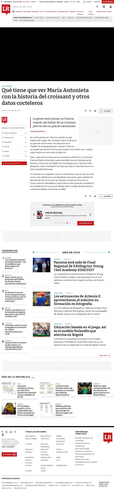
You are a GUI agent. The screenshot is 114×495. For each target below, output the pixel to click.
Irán (6, 290)
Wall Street (39, 17)
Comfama (70, 17)
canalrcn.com (53, 485)
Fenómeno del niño (101, 17)
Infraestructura (46, 457)
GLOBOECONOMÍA (51, 11)
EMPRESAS (35, 11)
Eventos (59, 449)
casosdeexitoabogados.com (12, 485)
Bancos (58, 404)
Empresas (29, 449)
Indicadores (29, 457)
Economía (59, 444)
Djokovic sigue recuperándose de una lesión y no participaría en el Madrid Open (102, 390)
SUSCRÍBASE (108, 2)
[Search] (97, 7)
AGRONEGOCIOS (63, 11)
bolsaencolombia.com (83, 483)
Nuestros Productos (82, 443)
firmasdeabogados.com (64, 483)
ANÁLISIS (73, 11)
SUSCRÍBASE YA (85, 223)
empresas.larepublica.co (44, 483)
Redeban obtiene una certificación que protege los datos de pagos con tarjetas (64, 410)
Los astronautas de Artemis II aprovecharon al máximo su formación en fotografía (77, 300)
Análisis (58, 436)
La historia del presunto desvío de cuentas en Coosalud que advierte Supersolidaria (65, 390)
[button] (33, 215)
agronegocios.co (27, 483)
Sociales (28, 471)
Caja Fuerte (45, 438)
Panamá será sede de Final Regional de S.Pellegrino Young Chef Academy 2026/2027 (78, 266)
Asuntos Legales (31, 438)
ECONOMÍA (27, 11)
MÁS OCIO (103, 355)
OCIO (42, 11)
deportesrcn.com (20, 488)
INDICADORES (101, 11)
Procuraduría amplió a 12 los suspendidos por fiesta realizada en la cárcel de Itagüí (25, 410)
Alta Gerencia (46, 436)
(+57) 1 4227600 (8, 447)
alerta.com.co (7, 488)
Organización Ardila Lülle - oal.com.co (104, 484)
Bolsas (7, 308)
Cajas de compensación (84, 17)
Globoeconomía (62, 452)
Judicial (20, 404)
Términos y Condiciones (83, 451)
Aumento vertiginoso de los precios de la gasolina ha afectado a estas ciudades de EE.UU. (26, 391)
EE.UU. (19, 384)
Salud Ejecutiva (61, 465)
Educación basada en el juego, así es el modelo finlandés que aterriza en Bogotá (80, 331)
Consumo (28, 444)
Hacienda (8, 258)
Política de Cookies (82, 459)
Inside (58, 457)
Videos (43, 471)
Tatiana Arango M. (37, 131)
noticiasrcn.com (78, 485)
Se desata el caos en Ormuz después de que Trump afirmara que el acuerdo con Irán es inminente (15, 296)
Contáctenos (80, 446)
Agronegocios (30, 436)
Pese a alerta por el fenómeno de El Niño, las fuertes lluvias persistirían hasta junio (15, 280)
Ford (63, 17)
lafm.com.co (90, 485)
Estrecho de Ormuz (52, 17)
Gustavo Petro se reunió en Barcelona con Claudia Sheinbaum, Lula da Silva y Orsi (15, 346)
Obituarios (44, 460)
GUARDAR (106, 111)
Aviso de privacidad (82, 448)
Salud (58, 384)
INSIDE (109, 11)
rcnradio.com (65, 485)
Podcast (28, 465)
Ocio (58, 460)
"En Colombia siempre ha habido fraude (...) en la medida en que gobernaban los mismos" (15, 264)
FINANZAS (18, 11)
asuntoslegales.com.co (10, 483)
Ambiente (8, 275)
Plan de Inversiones (27, 20)
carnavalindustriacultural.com (35, 485)
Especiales (44, 449)
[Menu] (13, 11)
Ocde (15, 20)
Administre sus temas (11, 163)
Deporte (97, 384)
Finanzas (28, 452)
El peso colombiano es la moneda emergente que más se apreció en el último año (15, 313)
